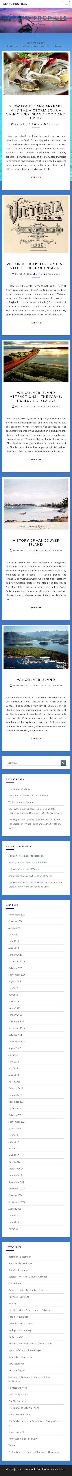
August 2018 (14, 1048)
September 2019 (17, 974)
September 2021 (17, 914)
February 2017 (15, 1168)
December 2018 (16, 1021)
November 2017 (16, 1108)
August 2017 (14, 1128)
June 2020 (13, 941)
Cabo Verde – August (19, 1269)
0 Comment (54, 124)
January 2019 (15, 1014)
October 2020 (15, 921)
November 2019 (16, 961)
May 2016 (13, 1228)
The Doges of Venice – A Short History (28, 795)
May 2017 (13, 1148)
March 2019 (14, 1008)
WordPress (43, 1469)
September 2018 (17, 1041)
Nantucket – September (20, 1356)
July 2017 (13, 1135)
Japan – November (18, 1316)
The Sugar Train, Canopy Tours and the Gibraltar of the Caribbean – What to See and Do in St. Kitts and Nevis (34, 823)
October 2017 (15, 1115)
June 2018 (13, 1061)
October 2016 (15, 1195)
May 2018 (13, 1068)
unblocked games (17, 875)
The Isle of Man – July (19, 1414)
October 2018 (15, 1034)
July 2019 (13, 988)
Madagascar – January (19, 1330)
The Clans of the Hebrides (30, 855)
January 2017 (15, 1175)
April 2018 (13, 1074)
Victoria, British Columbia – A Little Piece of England (36, 266)
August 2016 (14, 1208)
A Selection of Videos (28, 869)
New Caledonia (16, 1363)
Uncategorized (16, 1431)
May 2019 (13, 994)
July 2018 (13, 1054)
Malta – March (15, 1336)
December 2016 (16, 1181)
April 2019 (13, 1001)
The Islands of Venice (19, 788)
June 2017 (13, 1141)
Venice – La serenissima (20, 802)
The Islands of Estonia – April (23, 1407)
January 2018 (15, 1095)
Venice (11, 1445)
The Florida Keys (17, 1401)
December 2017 (16, 1101)
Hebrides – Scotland (18, 1296)
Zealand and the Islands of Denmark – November (33, 1451)
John (40, 124)
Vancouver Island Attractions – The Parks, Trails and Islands (36, 396)
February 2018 (15, 1088)
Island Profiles (14, 4)
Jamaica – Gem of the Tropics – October (29, 1310)
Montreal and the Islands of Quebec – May (30, 1343)
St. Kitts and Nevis (17, 1387)
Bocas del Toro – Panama (21, 1263)
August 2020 (14, 927)
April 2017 (13, 1155)
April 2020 (13, 947)
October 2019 (15, 967)
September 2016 (17, 1202)
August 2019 (14, 981)
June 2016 (13, 1221)
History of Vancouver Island (36, 542)
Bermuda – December (19, 1256)
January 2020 (15, 954)
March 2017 (14, 1161)
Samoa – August (16, 1370)
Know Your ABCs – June (20, 1323)
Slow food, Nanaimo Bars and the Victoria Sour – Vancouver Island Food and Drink (36, 112)
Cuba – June (14, 1283)
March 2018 (14, 1081)
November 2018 (16, 1028)
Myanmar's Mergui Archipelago (24, 1350)
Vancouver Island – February (22, 1438)
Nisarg (62, 1469)
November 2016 (16, 1188)
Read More (37, 177)
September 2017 (17, 1121)
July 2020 (13, 934)
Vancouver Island (36, 679)
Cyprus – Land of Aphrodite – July (25, 1290)
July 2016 (13, 1215)
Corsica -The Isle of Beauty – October (27, 1276)
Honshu (12, 1303)
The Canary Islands (18, 1394)
